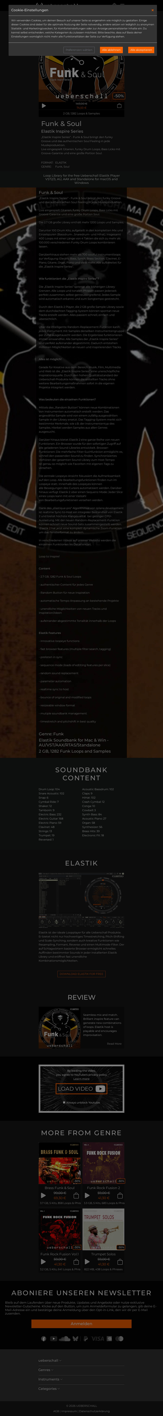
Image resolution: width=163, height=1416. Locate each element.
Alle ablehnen (111, 49)
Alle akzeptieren (141, 49)
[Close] (152, 10)
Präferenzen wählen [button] (79, 49)
